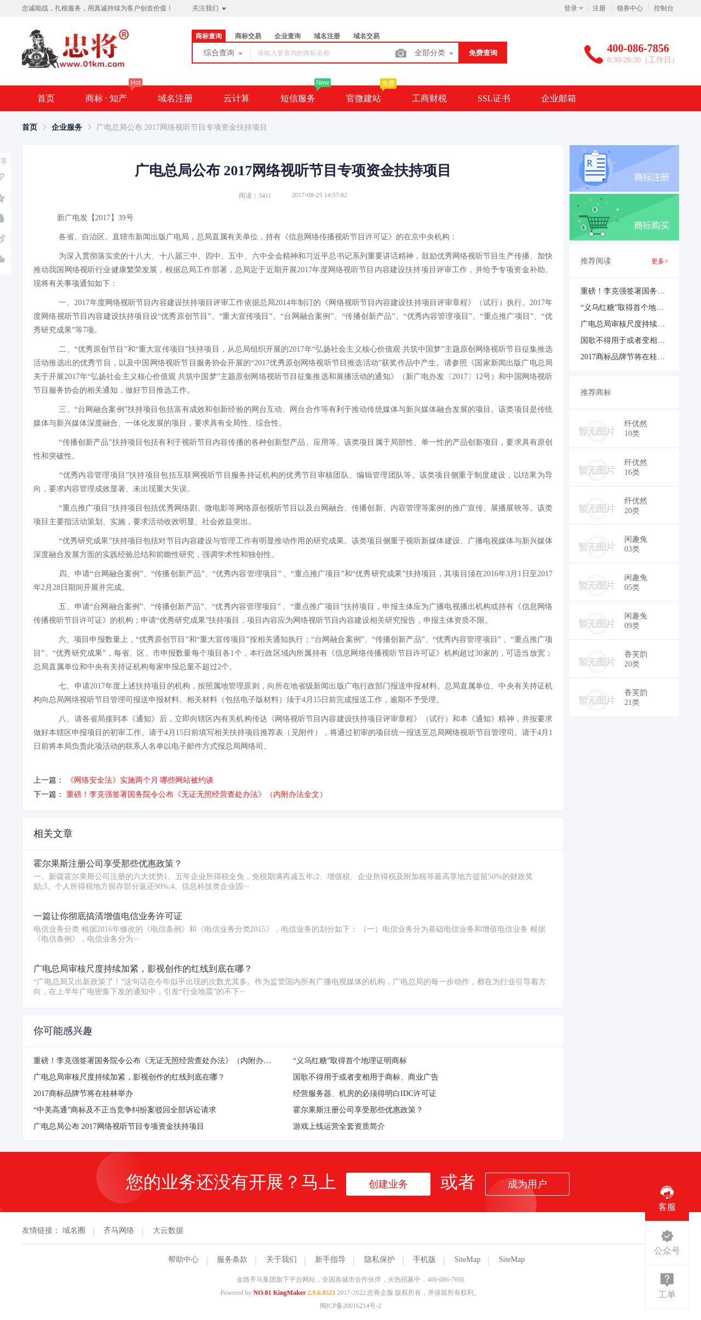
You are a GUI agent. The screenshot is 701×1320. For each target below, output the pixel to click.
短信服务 (297, 98)
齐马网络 (119, 1230)
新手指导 (330, 1259)
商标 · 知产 (106, 98)
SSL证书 (494, 98)
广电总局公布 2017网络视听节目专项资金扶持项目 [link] (181, 127)
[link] (29, 127)
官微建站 (363, 98)
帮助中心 (183, 1259)
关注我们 (210, 9)
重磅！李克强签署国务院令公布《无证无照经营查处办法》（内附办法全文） (196, 794)
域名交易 (366, 36)
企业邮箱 (558, 98)
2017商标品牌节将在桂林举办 (83, 1093)
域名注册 (327, 36)
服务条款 (232, 1259)
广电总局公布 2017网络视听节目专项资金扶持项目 (118, 1126)
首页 (46, 98)
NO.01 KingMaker (280, 1292)
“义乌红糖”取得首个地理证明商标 (350, 1061)
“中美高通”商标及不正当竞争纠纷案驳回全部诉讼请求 (124, 1110)
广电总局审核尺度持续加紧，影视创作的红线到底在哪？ (129, 1077)
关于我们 (281, 1259)
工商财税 (429, 98)
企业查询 (287, 36)
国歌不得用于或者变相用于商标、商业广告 (366, 1077)
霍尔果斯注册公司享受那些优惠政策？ (358, 1110)
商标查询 (209, 36)
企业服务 (66, 127)
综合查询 (224, 53)
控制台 (664, 8)
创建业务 (388, 1184)
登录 (570, 8)
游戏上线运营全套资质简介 (339, 1126)
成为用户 (527, 1184)
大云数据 (168, 1230)
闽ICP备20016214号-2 (351, 1306)
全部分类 (435, 53)
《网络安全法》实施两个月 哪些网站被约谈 (140, 780)
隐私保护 (379, 1259)
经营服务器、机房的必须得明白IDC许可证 (364, 1093)
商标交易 (248, 36)
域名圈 (73, 1230)
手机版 (424, 1259)
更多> (659, 261)
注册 (599, 8)
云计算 (236, 98)
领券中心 (630, 8)
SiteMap (467, 1259)
